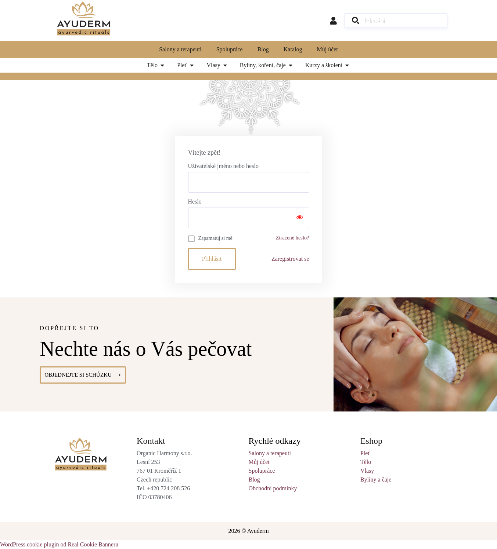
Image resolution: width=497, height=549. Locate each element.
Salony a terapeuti (180, 49)
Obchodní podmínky (272, 488)
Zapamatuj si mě (215, 238)
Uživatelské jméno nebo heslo (223, 166)
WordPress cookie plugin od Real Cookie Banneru (59, 544)
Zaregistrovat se (290, 259)
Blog (263, 49)
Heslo (195, 202)
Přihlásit (212, 259)
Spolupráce (229, 49)
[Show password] (299, 218)
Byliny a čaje (375, 479)
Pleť (365, 453)
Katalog (293, 49)
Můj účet (327, 49)
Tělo (365, 462)
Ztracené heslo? (292, 238)
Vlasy (367, 471)
